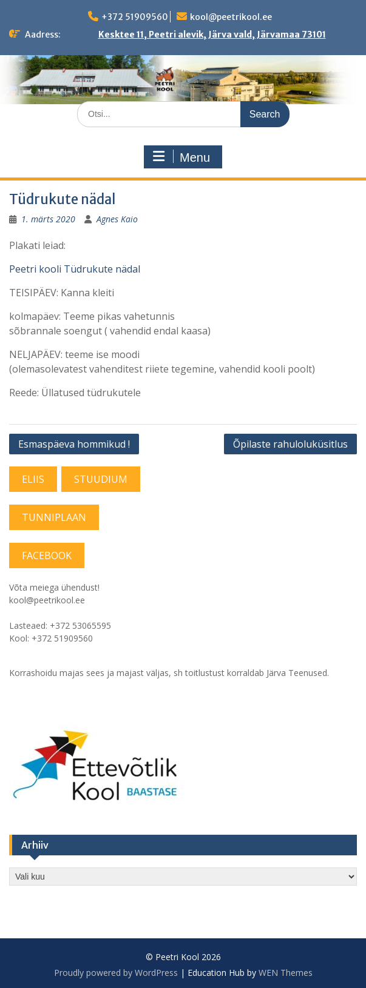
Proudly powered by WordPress (116, 972)
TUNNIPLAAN (54, 517)
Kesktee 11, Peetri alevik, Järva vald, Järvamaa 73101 (212, 34)
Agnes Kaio (117, 219)
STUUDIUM (100, 479)
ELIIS (33, 479)
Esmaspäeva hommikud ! (74, 444)
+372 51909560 (134, 17)
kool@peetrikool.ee (231, 17)
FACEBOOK (47, 555)
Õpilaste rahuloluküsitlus (290, 444)
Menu (181, 157)
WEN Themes (286, 972)
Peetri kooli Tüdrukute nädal (74, 269)
